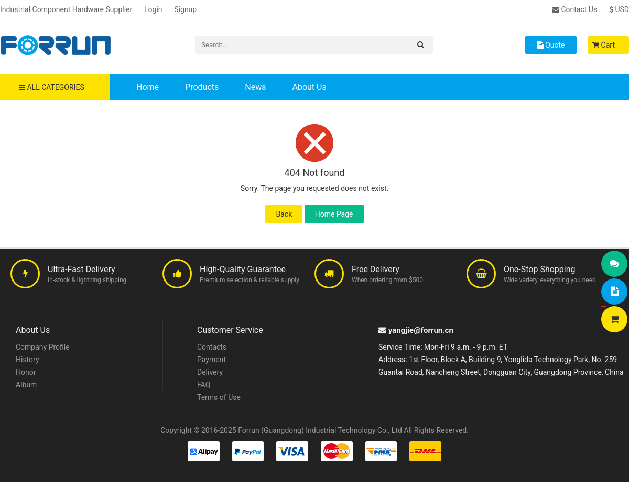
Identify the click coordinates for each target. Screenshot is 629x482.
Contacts (211, 347)
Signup (185, 9)
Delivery (210, 372)
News (255, 87)
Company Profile (43, 347)
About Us (309, 87)
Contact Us (574, 9)
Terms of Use (219, 397)
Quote (551, 45)
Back (284, 214)
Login (153, 9)
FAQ (203, 384)
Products (202, 87)
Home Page (334, 214)
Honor (26, 372)
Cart (603, 45)
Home (147, 87)
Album (26, 384)
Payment (211, 359)
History (27, 359)
